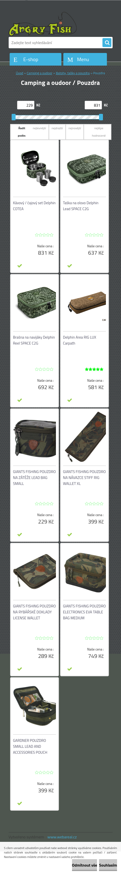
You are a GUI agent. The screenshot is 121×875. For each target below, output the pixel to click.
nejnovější (75, 128)
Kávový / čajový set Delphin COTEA (34, 206)
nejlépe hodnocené (99, 132)
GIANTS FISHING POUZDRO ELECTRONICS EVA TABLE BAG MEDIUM (84, 612)
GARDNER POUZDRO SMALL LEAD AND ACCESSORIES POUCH (30, 746)
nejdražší (57, 128)
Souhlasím (108, 865)
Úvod (19, 73)
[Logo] (43, 24)
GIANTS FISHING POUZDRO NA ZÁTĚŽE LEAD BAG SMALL (34, 477)
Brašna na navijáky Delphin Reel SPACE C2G (34, 340)
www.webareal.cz (62, 837)
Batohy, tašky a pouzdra (73, 73)
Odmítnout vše (84, 865)
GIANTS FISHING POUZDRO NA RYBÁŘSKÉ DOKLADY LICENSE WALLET (34, 612)
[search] (106, 43)
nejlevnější (39, 128)
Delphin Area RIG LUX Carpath (79, 340)
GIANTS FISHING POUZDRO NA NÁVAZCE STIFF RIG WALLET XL (84, 477)
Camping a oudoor (39, 73)
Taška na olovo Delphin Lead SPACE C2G (80, 206)
